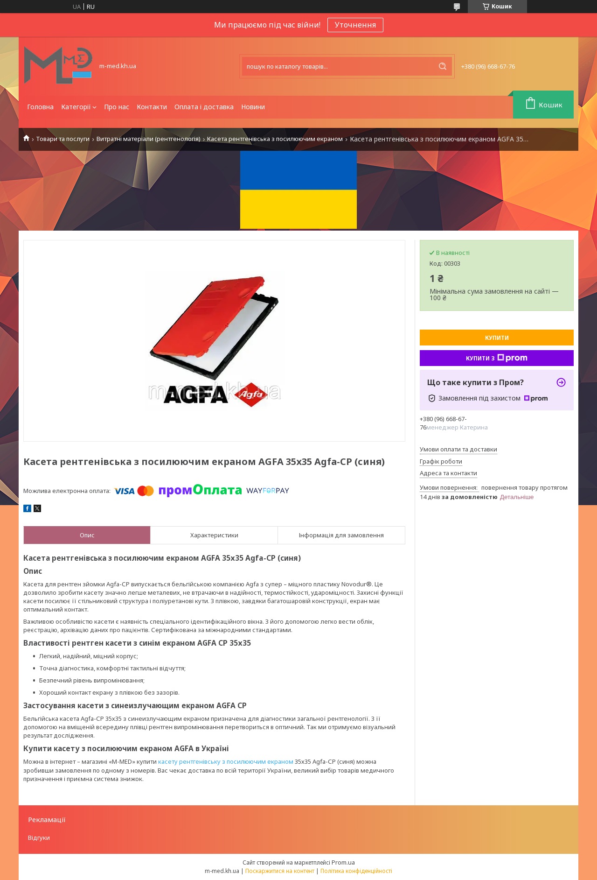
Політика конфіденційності (356, 871)
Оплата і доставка (204, 106)
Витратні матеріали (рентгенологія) (149, 139)
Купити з (497, 358)
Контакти (152, 106)
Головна (40, 106)
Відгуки (39, 837)
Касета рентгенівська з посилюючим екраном (275, 139)
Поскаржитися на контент (279, 871)
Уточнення (355, 25)
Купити (497, 338)
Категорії (76, 106)
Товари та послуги (63, 139)
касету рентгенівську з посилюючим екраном (225, 761)
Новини (253, 106)
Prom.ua (343, 862)
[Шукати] (442, 66)
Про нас (116, 106)
